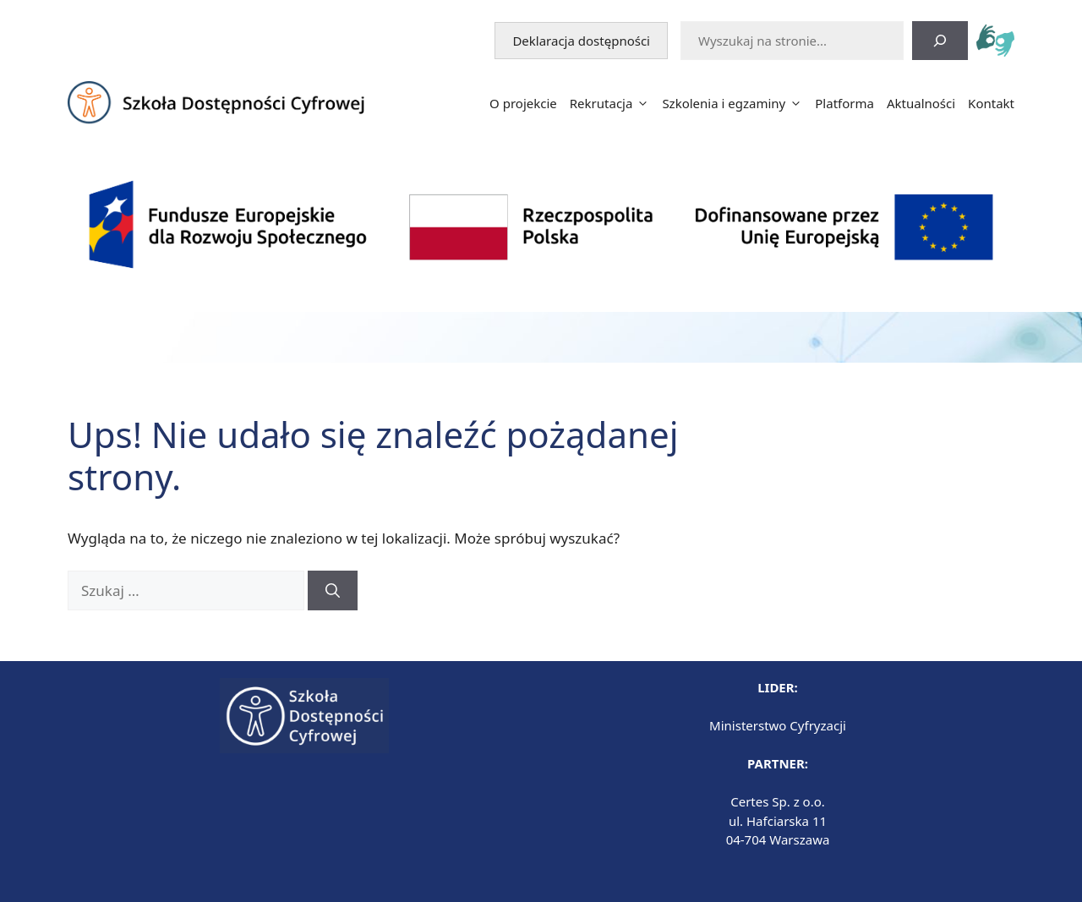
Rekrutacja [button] (610, 103)
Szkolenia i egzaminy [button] (732, 103)
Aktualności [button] (921, 103)
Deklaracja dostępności (590, 39)
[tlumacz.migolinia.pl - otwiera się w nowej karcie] (995, 42)
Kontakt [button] (991, 103)
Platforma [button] (844, 103)
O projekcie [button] (523, 103)
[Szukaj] (940, 40)
